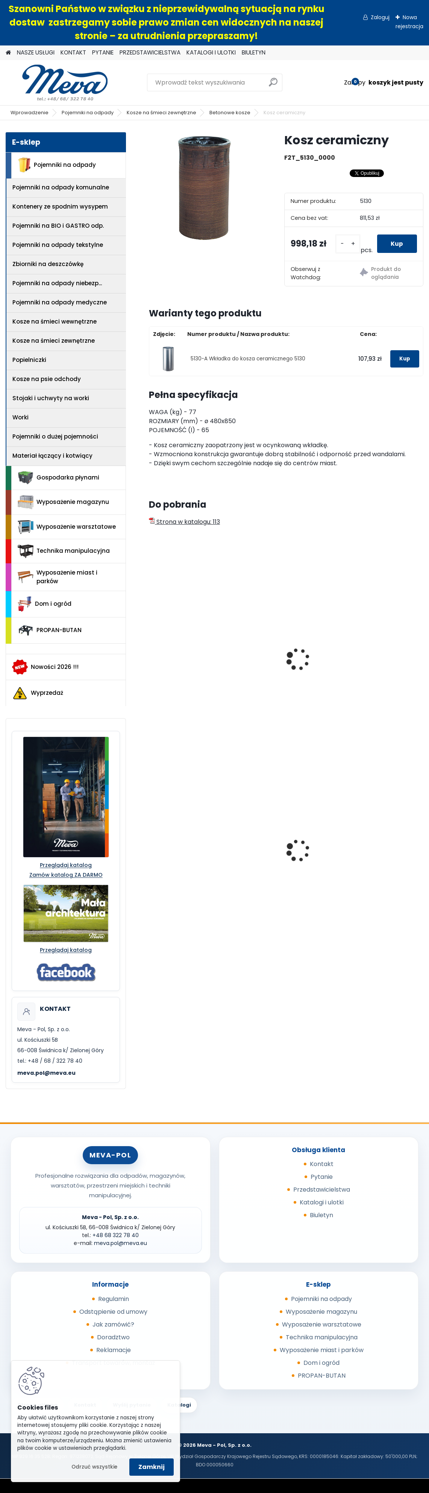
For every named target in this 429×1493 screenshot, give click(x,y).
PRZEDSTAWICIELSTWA (150, 52)
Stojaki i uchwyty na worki (50, 398)
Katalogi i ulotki (322, 1202)
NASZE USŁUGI (36, 52)
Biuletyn (321, 1215)
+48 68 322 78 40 (115, 1235)
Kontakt (321, 1164)
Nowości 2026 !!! (45, 667)
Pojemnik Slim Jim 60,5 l (282, 848)
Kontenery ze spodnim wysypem (60, 206)
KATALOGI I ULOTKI (211, 52)
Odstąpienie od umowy (113, 1311)
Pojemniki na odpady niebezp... (57, 283)
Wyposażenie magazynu (63, 502)
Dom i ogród (44, 604)
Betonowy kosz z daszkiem (272, 665)
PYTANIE (103, 52)
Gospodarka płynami (58, 478)
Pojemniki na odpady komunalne (60, 187)
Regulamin (113, 1299)
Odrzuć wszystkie (94, 1466)
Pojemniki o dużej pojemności (55, 436)
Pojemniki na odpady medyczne (59, 302)
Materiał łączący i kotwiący (52, 456)
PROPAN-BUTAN (50, 630)
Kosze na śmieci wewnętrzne (54, 321)
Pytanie (322, 1176)
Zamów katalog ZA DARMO (66, 875)
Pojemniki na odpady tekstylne (57, 245)
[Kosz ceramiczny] (204, 188)
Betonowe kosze (229, 112)
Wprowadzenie (30, 112)
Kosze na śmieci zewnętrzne (161, 112)
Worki (20, 417)
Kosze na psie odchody (46, 379)
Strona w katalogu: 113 (184, 521)
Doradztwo (113, 1337)
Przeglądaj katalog (66, 865)
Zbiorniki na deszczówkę (47, 264)
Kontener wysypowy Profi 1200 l (377, 840)
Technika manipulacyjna (64, 551)
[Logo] (57, 82)
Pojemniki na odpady (88, 112)
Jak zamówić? (113, 1324)
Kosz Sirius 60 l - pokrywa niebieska (191, 856)
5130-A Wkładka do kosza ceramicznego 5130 (248, 358)
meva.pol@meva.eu (46, 1073)
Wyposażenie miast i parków (57, 577)
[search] (273, 85)
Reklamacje (113, 1350)
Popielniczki (29, 360)
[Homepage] (8, 52)
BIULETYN (253, 52)
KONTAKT (73, 52)
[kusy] (345, 243)
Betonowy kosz (176, 662)
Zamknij (151, 1467)
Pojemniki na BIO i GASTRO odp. (58, 226)
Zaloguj (380, 17)
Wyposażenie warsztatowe (67, 527)
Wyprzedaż (37, 693)
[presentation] (152, 650)
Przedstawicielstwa (321, 1189)
